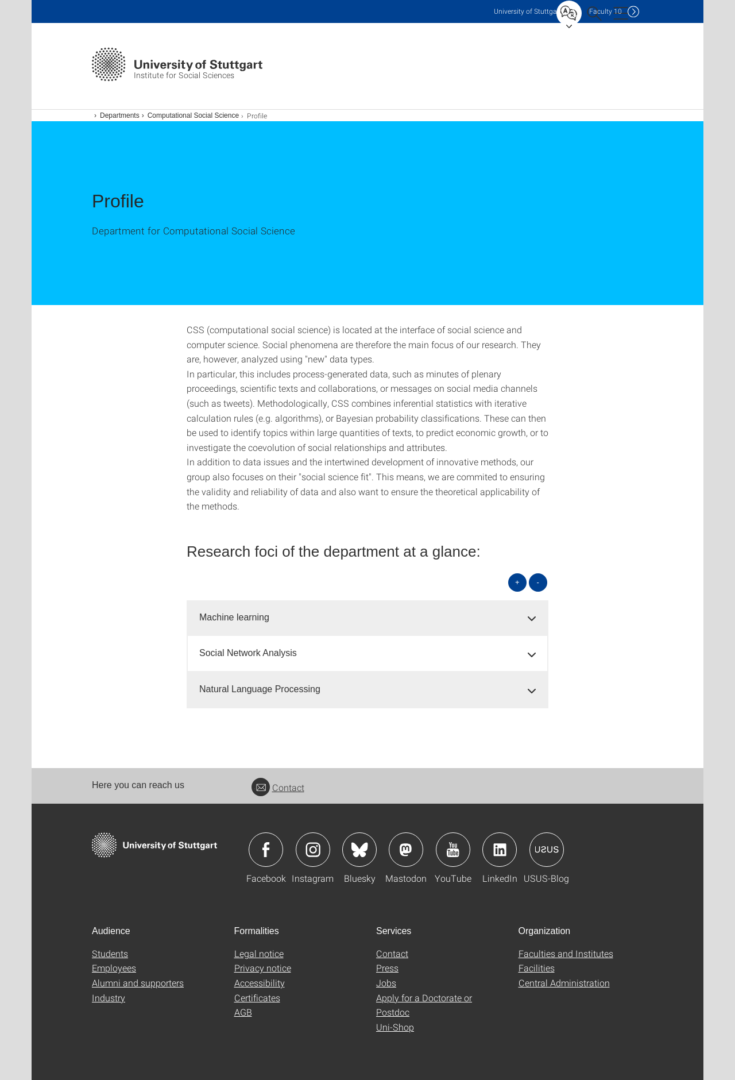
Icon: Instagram (313, 849)
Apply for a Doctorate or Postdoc (424, 1005)
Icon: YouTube (453, 849)
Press (387, 968)
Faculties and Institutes (566, 953)
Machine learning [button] (234, 617)
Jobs (386, 983)
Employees (114, 968)
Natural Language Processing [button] (259, 689)
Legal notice (259, 953)
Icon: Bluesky (359, 849)
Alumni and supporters (138, 983)
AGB (243, 1012)
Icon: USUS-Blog (546, 849)
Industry (108, 998)
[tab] (367, 617)
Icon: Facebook (266, 849)
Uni (528, 11)
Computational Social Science (193, 115)
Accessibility (259, 983)
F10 (605, 11)
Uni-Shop (395, 1027)
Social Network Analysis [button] (248, 653)
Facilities (537, 968)
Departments (120, 115)
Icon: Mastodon (406, 849)
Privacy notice (262, 968)
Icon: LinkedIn (499, 849)
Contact (278, 787)
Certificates (257, 998)
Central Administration (564, 983)
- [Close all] (538, 582)
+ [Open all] (517, 582)
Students (110, 953)
